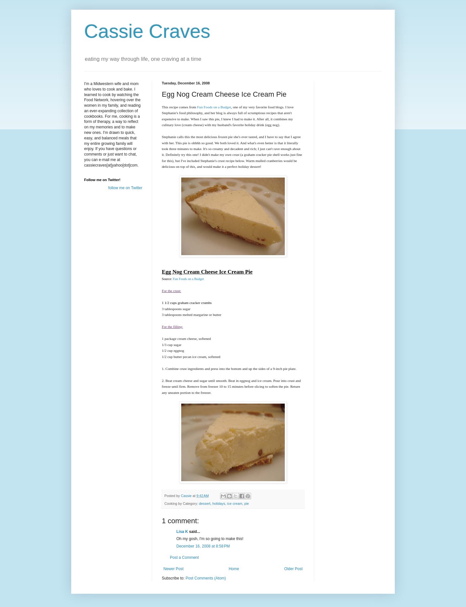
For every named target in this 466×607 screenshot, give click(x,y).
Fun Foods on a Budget (188, 279)
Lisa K (182, 531)
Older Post (293, 569)
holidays (218, 503)
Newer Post (173, 569)
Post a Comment (184, 557)
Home (234, 569)
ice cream (234, 503)
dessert (204, 503)
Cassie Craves (147, 31)
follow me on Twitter (125, 188)
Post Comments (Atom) (205, 578)
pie (246, 503)
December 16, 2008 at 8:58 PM (203, 546)
